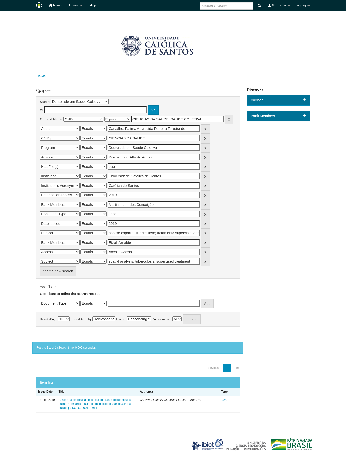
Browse (75, 5)
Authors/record (161, 319)
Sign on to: (279, 5)
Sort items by (82, 319)
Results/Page (48, 319)
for (41, 110)
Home (55, 5)
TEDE (41, 76)
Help (93, 5)
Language (302, 5)
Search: (45, 102)
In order (121, 319)
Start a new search (58, 271)
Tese (224, 399)
